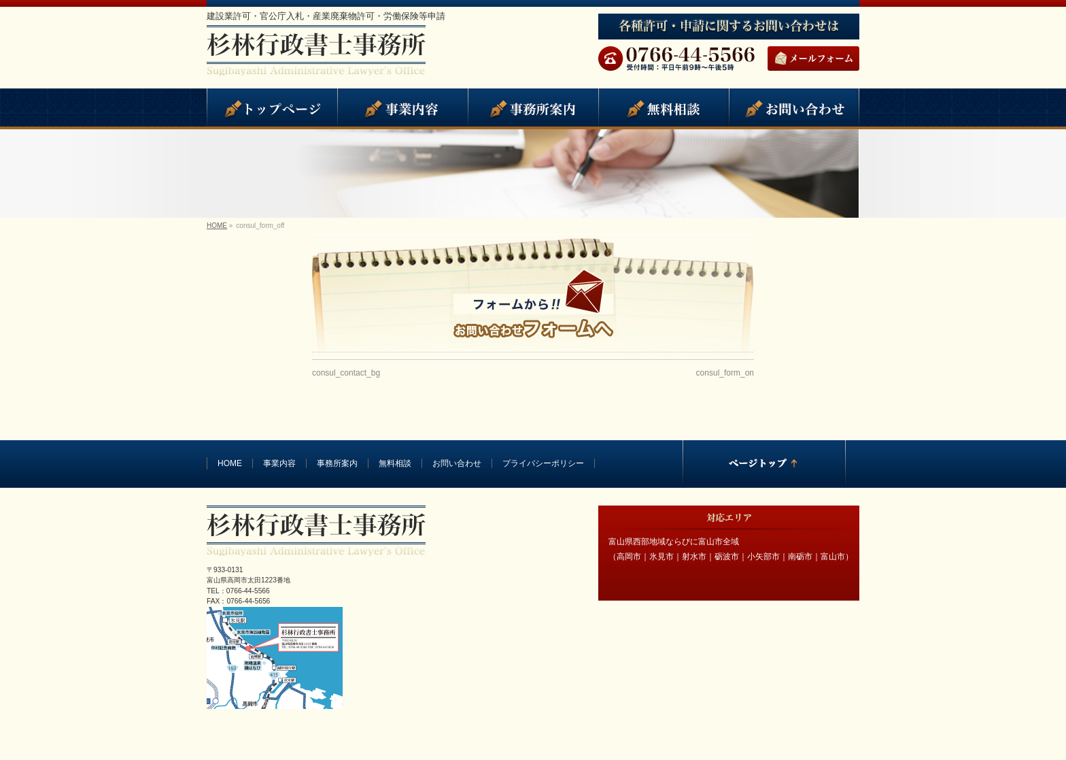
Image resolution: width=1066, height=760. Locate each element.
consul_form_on (725, 373)
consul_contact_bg (346, 373)
